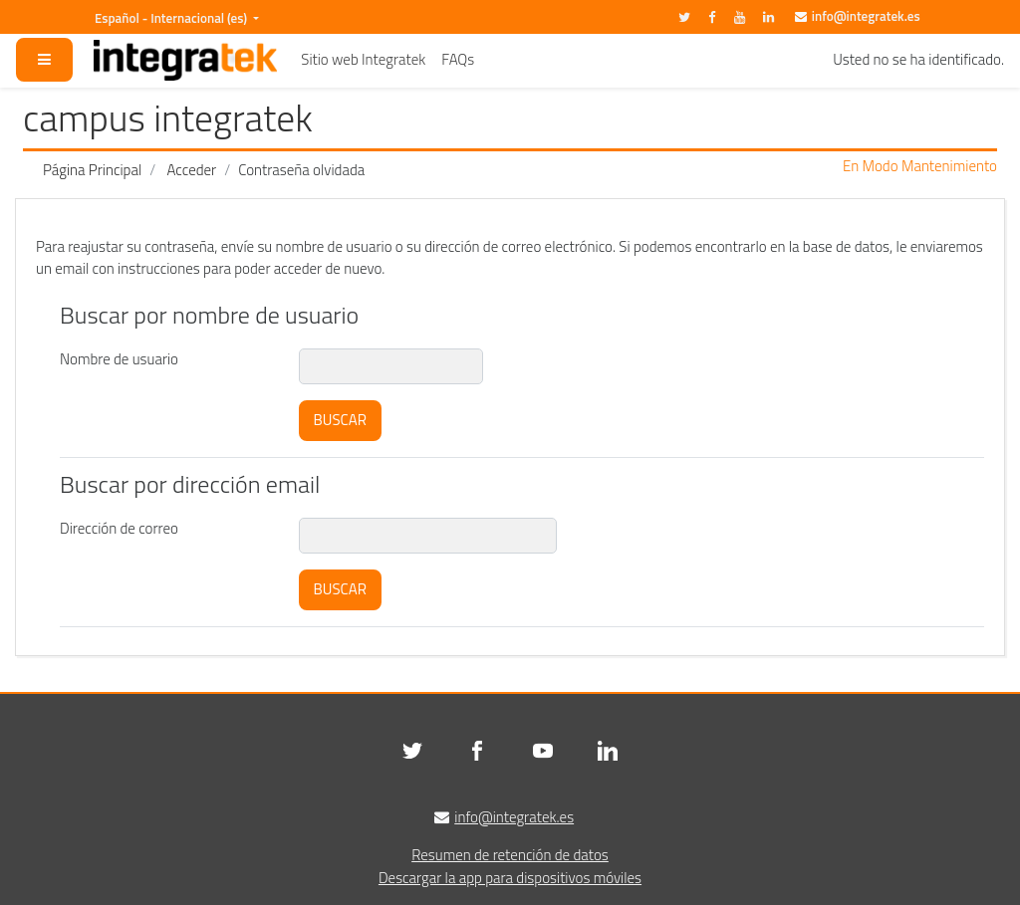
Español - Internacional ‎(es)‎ (172, 18)
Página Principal (92, 169)
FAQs (457, 59)
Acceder (192, 169)
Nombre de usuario (119, 358)
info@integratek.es (866, 16)
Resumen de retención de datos (510, 854)
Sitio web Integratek (363, 59)
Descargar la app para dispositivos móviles (510, 877)
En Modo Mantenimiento (920, 166)
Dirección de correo (119, 528)
